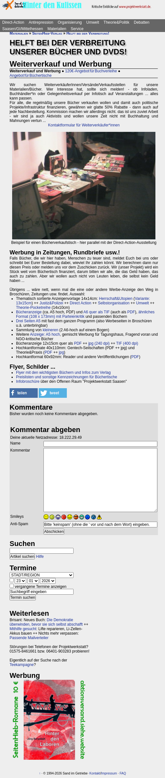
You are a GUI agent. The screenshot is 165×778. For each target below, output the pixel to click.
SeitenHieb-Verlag (47, 33)
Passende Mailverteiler (29, 638)
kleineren (50, 330)
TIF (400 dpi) (127, 343)
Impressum (109, 773)
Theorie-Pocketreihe (33, 307)
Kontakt (94, 773)
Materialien (56, 29)
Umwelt (92, 22)
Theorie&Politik (117, 22)
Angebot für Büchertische (30, 75)
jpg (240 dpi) (99, 343)
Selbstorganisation (114, 303)
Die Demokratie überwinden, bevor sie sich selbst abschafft (46, 622)
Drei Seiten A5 (28, 321)
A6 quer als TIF (96, 312)
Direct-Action (13, 22)
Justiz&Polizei (51, 303)
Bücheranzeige (29, 312)
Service (77, 29)
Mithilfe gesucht (23, 629)
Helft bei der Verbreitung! (88, 33)
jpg (61, 352)
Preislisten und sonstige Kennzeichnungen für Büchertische (66, 377)
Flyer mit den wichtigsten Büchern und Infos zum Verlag (63, 372)
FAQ (123, 773)
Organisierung (70, 22)
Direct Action (80, 303)
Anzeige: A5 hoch (45, 334)
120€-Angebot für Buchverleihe (91, 71)
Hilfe (40, 556)
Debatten (142, 22)
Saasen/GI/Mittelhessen (22, 29)
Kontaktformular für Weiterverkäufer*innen (84, 125)
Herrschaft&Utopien (115, 298)
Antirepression (41, 22)
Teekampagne (22, 664)
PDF (131, 312)
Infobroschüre (27, 381)
